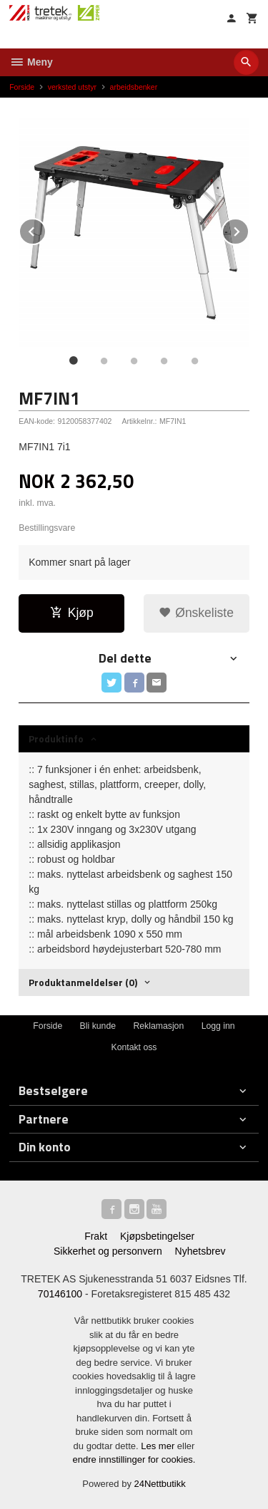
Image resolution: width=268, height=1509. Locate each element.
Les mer (159, 1446)
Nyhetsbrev (200, 1251)
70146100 (60, 1294)
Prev (45, 229)
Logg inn (218, 1026)
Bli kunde (98, 1026)
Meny (31, 62)
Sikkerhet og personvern (108, 1251)
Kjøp (72, 613)
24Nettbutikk (160, 1483)
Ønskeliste (196, 613)
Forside (21, 87)
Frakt (95, 1236)
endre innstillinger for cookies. (134, 1459)
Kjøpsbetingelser (157, 1236)
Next (248, 229)
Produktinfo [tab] (56, 738)
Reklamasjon (158, 1026)
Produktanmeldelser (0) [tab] (83, 982)
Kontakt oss (134, 1047)
